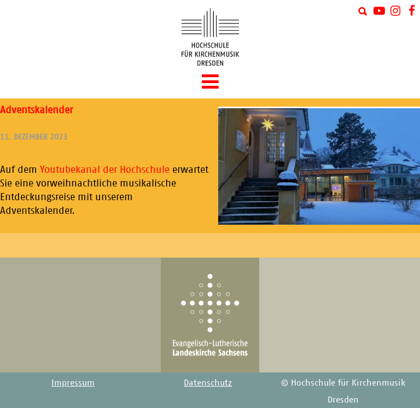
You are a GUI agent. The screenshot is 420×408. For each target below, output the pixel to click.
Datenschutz (208, 382)
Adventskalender (36, 109)
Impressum (73, 382)
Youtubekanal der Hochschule (105, 169)
